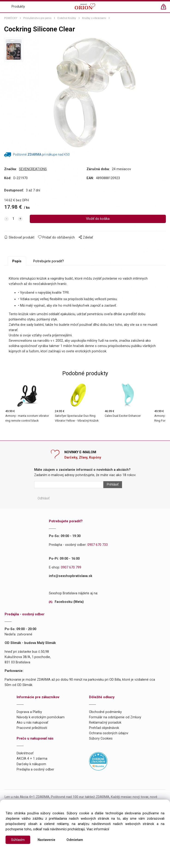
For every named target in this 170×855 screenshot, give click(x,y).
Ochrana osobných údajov (108, 733)
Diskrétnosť (25, 753)
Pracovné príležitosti (32, 728)
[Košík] (165, 9)
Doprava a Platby (29, 712)
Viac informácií (97, 829)
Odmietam (74, 840)
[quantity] (13, 219)
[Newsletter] (68, 484)
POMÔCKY (10, 18)
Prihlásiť (113, 485)
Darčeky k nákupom (31, 764)
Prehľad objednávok (104, 728)
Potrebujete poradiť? (48, 261)
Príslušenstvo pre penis (37, 18)
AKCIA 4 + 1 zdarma (32, 759)
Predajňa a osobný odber (35, 769)
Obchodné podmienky (105, 712)
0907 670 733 (97, 545)
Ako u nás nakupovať (32, 723)
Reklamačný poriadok (105, 723)
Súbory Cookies (101, 739)
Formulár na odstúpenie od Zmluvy (115, 717)
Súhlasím (18, 840)
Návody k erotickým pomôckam (41, 717)
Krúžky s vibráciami (94, 18)
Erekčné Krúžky (66, 18)
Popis (16, 261)
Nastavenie (46, 840)
